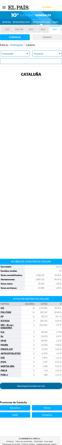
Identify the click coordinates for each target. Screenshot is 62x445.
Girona (47, 407)
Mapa (55, 22)
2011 (55, 29)
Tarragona (47, 414)
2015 (43, 29)
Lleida (15, 414)
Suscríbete (47, 7)
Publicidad (38, 441)
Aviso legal (48, 441)
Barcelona (15, 407)
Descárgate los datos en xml (31, 386)
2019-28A (19, 29)
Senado (47, 37)
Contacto (10, 441)
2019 (7, 29)
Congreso (15, 37)
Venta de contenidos (24, 441)
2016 (31, 29)
